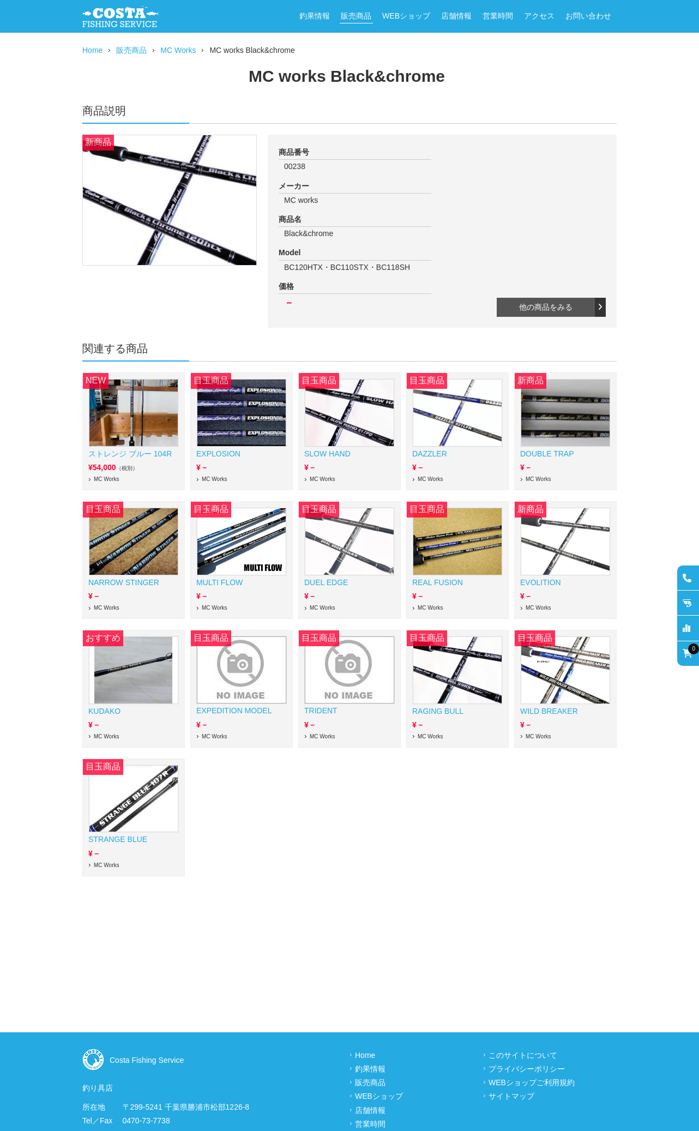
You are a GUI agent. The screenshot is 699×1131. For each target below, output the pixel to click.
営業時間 (498, 15)
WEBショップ (406, 15)
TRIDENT (321, 710)
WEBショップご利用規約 (532, 1082)
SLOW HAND (327, 453)
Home (92, 50)
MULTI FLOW (219, 582)
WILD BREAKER (549, 711)
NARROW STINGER (123, 582)
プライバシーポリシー (527, 1068)
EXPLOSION (218, 453)
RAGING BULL (437, 711)
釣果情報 (314, 15)
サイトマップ (511, 1096)
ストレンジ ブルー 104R (130, 453)
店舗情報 (456, 15)
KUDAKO (104, 711)
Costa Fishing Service (147, 1060)
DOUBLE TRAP (547, 453)
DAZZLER (429, 453)
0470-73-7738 (146, 1120)
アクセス (539, 15)
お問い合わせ (588, 15)
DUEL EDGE (326, 582)
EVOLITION (540, 582)
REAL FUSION (437, 582)
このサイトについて (523, 1055)
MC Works (178, 50)
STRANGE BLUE (117, 839)
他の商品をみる (560, 307)
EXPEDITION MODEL (234, 710)
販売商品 (356, 15)
